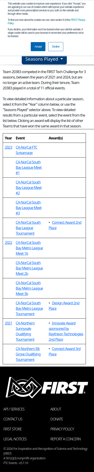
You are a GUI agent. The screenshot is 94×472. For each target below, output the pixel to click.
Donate (56, 419)
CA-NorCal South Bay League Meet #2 (29, 187)
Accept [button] (38, 46)
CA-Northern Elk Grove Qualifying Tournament (28, 354)
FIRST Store (12, 429)
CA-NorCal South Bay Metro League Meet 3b (29, 288)
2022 (8, 242)
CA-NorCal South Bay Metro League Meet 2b (29, 268)
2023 (8, 147)
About (55, 409)
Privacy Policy (62, 429)
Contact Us (12, 419)
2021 (8, 323)
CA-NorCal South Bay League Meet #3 (29, 208)
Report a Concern (65, 438)
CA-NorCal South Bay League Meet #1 (29, 167)
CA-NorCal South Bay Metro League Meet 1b (29, 248)
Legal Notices (14, 438)
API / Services (13, 409)
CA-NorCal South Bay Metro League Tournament (29, 308)
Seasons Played (42, 59)
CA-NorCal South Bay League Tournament (28, 228)
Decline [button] (55, 46)
